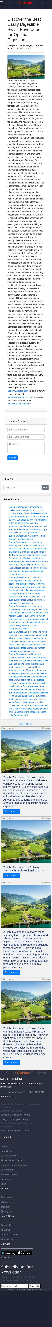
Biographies (7, 1179)
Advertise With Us (10, 1234)
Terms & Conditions (11, 1114)
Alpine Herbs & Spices (12, 1160)
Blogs (3, 1183)
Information (6, 1096)
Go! (45, 487)
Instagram (7, 1202)
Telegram (6, 1211)
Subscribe (34, 1286)
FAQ (25, 1119)
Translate (5, 1257)
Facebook (6, 1197)
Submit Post (7, 1151)
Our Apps (5, 1244)
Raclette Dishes (9, 1174)
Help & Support (8, 1216)
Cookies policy (14, 1119)
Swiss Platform (28, 2)
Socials (4, 1188)
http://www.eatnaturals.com (20, 397)
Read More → (11, 811)
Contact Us (6, 1225)
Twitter (5, 1206)
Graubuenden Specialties (14, 1165)
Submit (12, 458)
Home (4, 1146)
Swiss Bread (7, 1169)
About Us (5, 1230)
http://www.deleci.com (17, 391)
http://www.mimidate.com (19, 404)
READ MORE (26, 724)
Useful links (7, 1137)
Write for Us (7, 1239)
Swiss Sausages (9, 1155)
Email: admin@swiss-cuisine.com (18, 1130)
